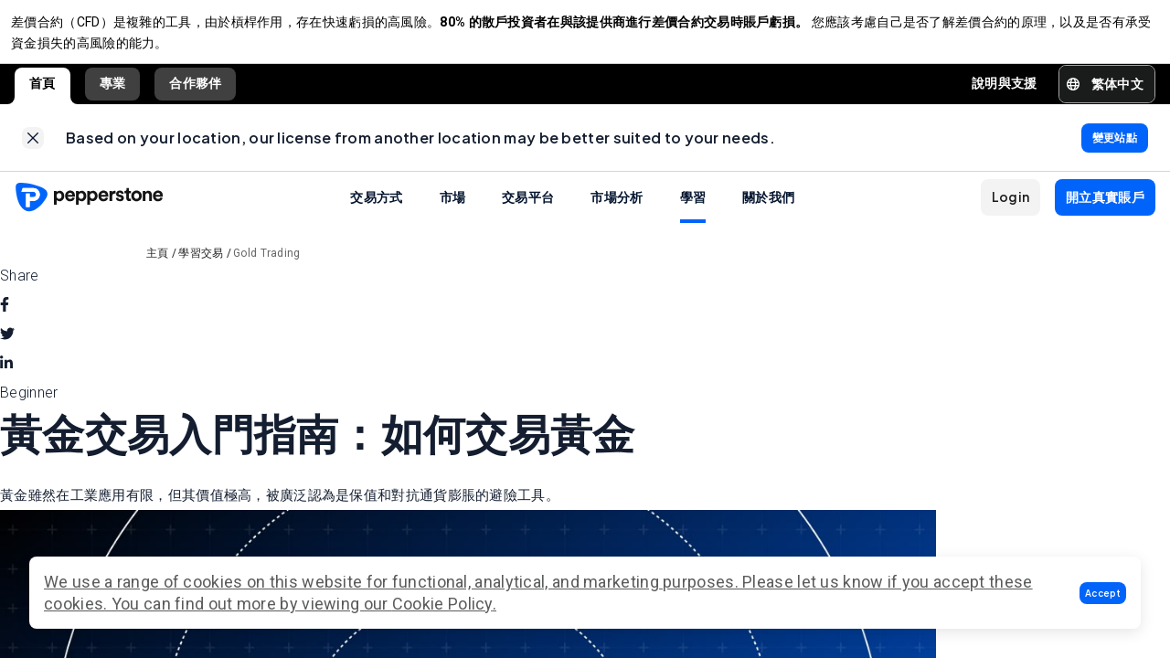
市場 (453, 210)
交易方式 (376, 210)
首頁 (42, 90)
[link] (33, 148)
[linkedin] (6, 377)
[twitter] (7, 348)
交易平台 (528, 210)
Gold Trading (267, 266)
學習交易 (200, 266)
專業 (113, 90)
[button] (1103, 593)
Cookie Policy (442, 603)
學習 (693, 210)
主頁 (157, 266)
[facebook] (4, 319)
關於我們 (768, 210)
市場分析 (616, 210)
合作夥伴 (195, 90)
